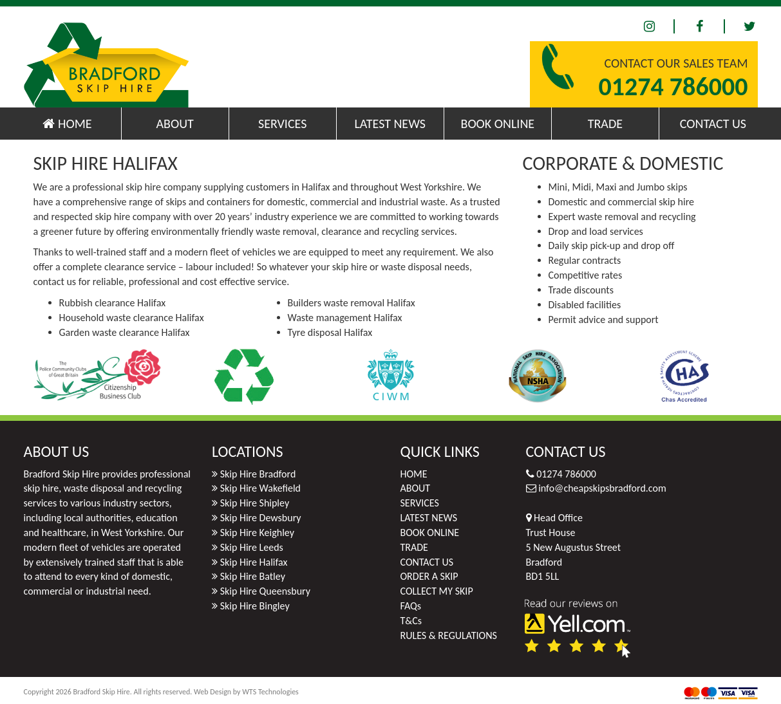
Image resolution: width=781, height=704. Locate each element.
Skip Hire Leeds (251, 547)
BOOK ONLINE (498, 123)
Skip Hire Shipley (255, 503)
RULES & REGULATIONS (448, 635)
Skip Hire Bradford (258, 474)
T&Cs (411, 621)
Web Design (212, 691)
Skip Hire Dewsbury (260, 518)
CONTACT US (713, 123)
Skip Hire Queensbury (265, 591)
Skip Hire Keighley (257, 532)
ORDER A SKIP (429, 576)
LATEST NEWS (390, 123)
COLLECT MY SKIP (436, 591)
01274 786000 (673, 86)
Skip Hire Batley (252, 576)
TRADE (605, 123)
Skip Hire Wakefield (260, 488)
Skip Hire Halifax (254, 562)
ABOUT (174, 123)
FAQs (411, 606)
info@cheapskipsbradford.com (602, 488)
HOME (66, 123)
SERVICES (282, 123)
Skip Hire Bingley (255, 606)
